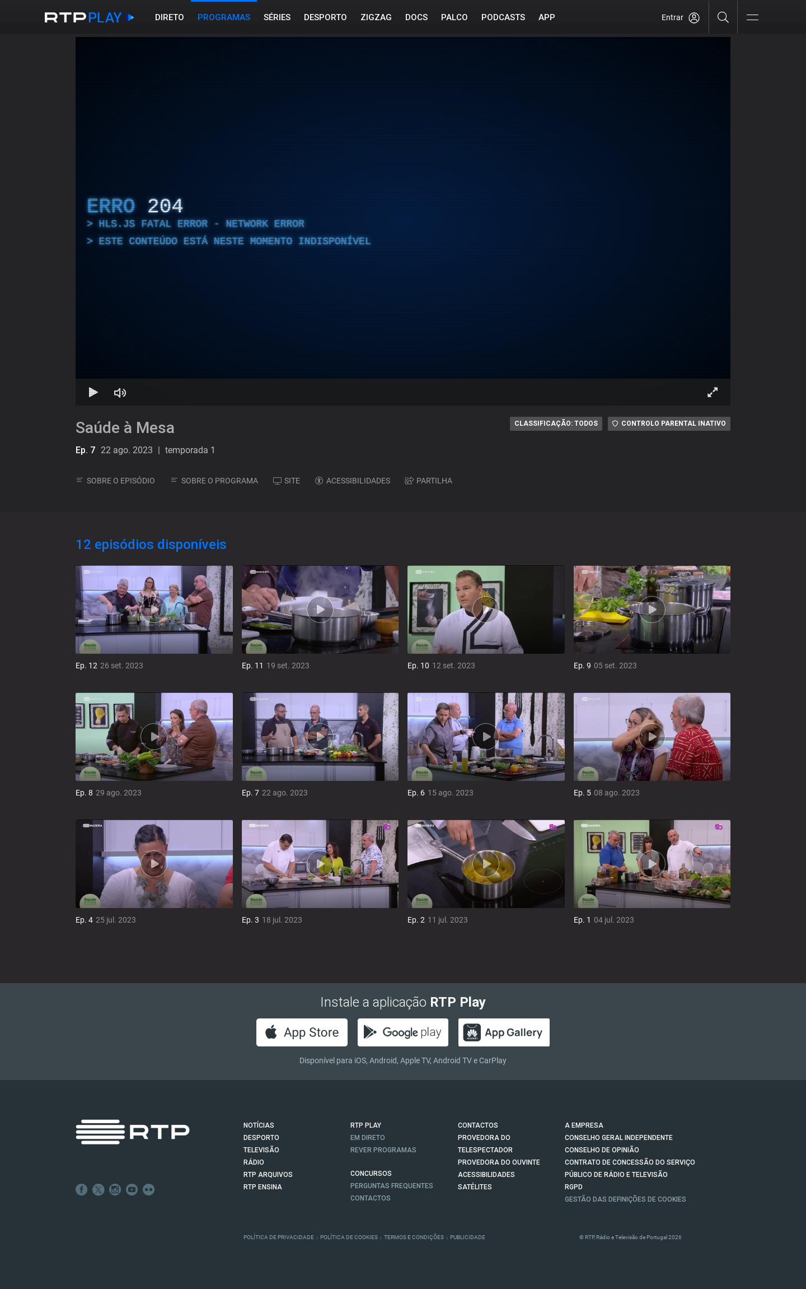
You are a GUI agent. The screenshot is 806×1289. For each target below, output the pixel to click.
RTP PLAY (365, 1125)
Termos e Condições (414, 1237)
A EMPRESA (584, 1125)
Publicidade (467, 1237)
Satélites (475, 1187)
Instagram (115, 1190)
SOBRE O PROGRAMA (214, 480)
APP (546, 17)
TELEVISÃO (261, 1150)
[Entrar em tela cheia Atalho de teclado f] (712, 392)
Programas (224, 17)
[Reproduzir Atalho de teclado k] (93, 392)
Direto (169, 17)
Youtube (132, 1190)
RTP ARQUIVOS (268, 1175)
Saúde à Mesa (125, 427)
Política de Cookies (349, 1237)
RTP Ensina (262, 1187)
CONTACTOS (478, 1125)
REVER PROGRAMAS (383, 1150)
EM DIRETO (367, 1138)
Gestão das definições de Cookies (625, 1199)
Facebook (82, 1190)
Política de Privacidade (278, 1237)
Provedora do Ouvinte (499, 1162)
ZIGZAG (376, 17)
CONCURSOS (371, 1174)
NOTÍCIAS (258, 1125)
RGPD (574, 1187)
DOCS (416, 17)
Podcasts (503, 17)
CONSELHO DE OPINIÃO (602, 1150)
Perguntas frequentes (391, 1186)
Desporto (325, 17)
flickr (149, 1190)
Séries (277, 17)
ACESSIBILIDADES (352, 480)
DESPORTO (261, 1138)
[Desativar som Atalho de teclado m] (120, 392)
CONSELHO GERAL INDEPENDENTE (619, 1138)
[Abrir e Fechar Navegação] (752, 18)
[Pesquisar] (723, 17)
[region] (403, 221)
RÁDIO (253, 1162)
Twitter (98, 1190)
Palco (454, 17)
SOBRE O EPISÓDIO (115, 480)
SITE (286, 480)
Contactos (370, 1198)
